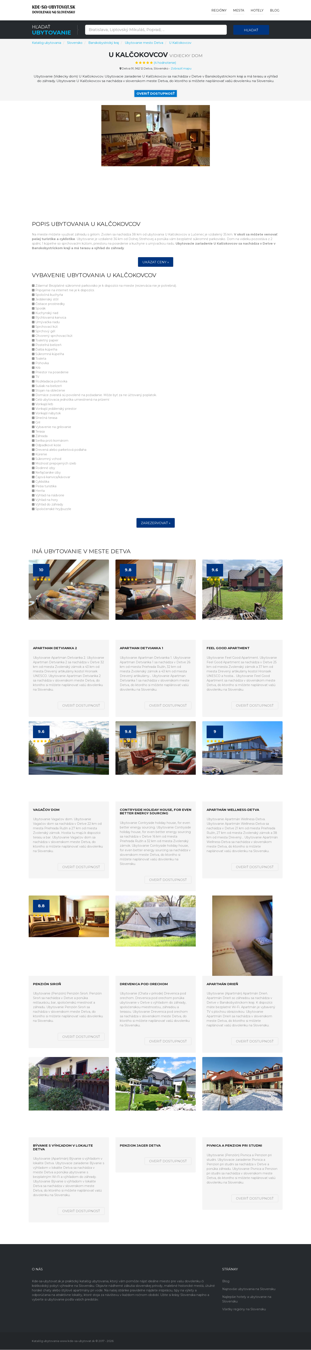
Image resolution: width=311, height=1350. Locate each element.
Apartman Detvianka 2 (55, 648)
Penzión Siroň (47, 984)
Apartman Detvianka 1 (141, 648)
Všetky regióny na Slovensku (244, 1309)
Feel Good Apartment (228, 648)
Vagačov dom (46, 810)
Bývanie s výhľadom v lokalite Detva (63, 1147)
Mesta (238, 10)
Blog (274, 10)
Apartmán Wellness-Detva (233, 810)
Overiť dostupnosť (156, 93)
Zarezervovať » (155, 523)
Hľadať (251, 30)
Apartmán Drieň (222, 984)
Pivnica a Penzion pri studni (234, 1146)
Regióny (219, 10)
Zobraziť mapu (181, 68)
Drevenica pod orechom (144, 984)
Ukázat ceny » (155, 262)
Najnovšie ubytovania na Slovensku (248, 1289)
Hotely (257, 10)
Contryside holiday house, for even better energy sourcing (155, 811)
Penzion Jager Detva (140, 1146)
